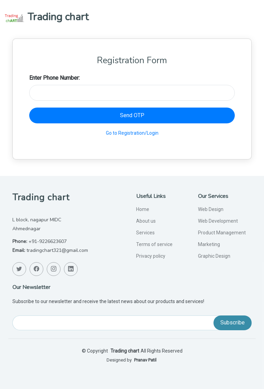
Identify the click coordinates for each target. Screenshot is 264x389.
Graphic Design (214, 256)
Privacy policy (150, 256)
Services (145, 232)
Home (142, 209)
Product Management (222, 232)
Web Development (218, 221)
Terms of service (154, 244)
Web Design (210, 209)
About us (146, 221)
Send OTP (132, 115)
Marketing (209, 244)
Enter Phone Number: (54, 78)
